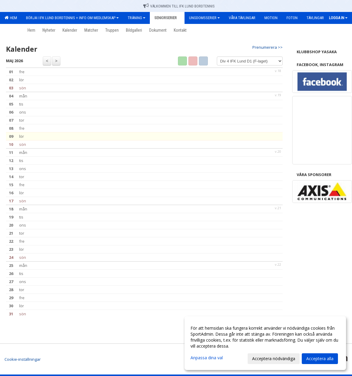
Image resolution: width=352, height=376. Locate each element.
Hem (10, 17)
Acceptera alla (319, 358)
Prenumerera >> (267, 47)
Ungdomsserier (204, 18)
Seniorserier (167, 18)
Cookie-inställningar (22, 359)
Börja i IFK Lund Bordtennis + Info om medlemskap (72, 18)
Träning (136, 18)
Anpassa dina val (207, 357)
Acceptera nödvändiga (273, 358)
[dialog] (265, 343)
